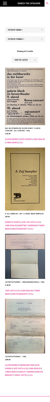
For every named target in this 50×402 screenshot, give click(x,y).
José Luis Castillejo (31, 222)
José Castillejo (12, 291)
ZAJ (21, 143)
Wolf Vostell (22, 375)
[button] (5, 3)
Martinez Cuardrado (27, 225)
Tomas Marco (12, 143)
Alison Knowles (12, 139)
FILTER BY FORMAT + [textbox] (16, 39)
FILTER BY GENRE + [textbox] (15, 30)
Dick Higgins (26, 139)
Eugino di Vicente (12, 222)
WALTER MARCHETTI (20, 229)
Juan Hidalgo (39, 139)
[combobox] (25, 30)
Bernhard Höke (27, 365)
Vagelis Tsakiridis (27, 372)
